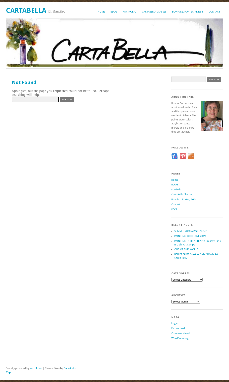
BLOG (114, 11)
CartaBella (26, 10)
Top (8, 372)
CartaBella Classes (154, 11)
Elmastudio (70, 368)
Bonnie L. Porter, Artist (187, 11)
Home (101, 11)
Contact (214, 11)
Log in (174, 323)
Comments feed (180, 333)
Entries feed (178, 328)
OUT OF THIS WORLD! (186, 249)
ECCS (174, 209)
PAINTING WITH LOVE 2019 (190, 236)
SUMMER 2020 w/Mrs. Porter (190, 231)
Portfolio (129, 11)
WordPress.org (179, 338)
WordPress (36, 368)
